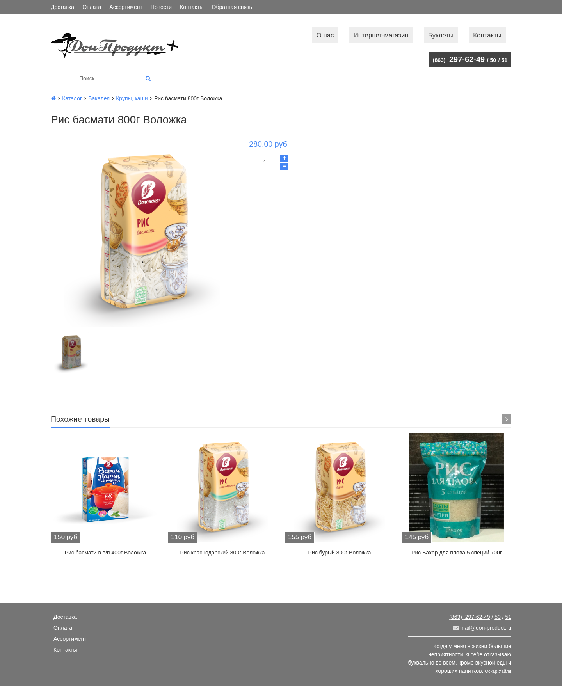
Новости (161, 7)
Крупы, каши (132, 98)
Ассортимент (125, 7)
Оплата (91, 7)
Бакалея (99, 98)
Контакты (191, 7)
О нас (325, 35)
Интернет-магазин (381, 35)
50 (493, 60)
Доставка (62, 7)
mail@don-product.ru (482, 628)
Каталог (72, 98)
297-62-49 (459, 59)
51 (504, 60)
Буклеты (441, 35)
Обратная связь (232, 7)
